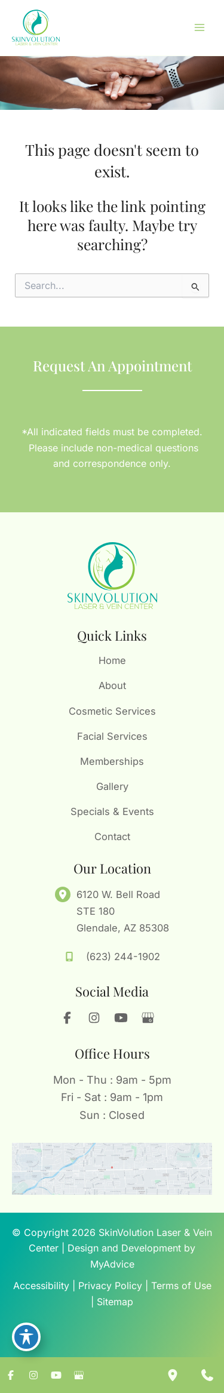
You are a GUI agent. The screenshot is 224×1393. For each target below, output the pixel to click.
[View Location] (65, 894)
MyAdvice (112, 1264)
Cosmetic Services (112, 711)
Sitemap (115, 1302)
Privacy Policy (110, 1285)
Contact (112, 836)
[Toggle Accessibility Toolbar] (26, 1337)
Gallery (112, 786)
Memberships (112, 761)
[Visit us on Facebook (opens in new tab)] (67, 1018)
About (112, 685)
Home (112, 660)
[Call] (112, 957)
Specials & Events (112, 811)
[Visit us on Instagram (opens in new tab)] (94, 1018)
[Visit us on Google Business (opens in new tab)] (148, 1018)
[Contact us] (207, 1375)
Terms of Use (181, 1285)
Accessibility (41, 1285)
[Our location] (172, 1375)
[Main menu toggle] (199, 28)
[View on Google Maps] (112, 1169)
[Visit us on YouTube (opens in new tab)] (121, 1018)
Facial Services (112, 736)
